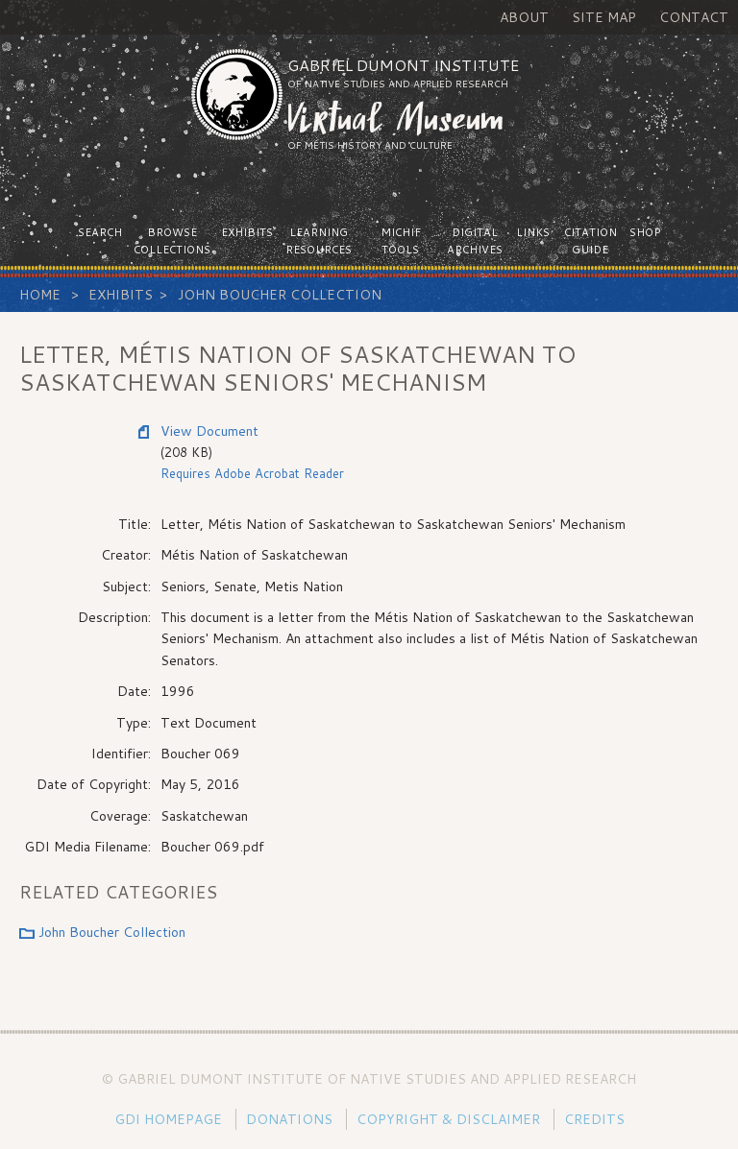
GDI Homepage (168, 1119)
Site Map (604, 17)
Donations (289, 1119)
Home (40, 294)
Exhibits (120, 294)
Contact (693, 17)
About (524, 17)
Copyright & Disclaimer (448, 1119)
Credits (594, 1119)
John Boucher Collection (279, 294)
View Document (209, 431)
